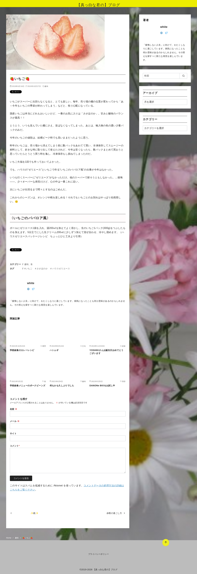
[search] (183, 76)
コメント (15, 446)
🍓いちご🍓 (27, 538)
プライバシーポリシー (98, 554)
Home (9, 538)
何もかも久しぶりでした (62, 385)
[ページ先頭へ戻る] (164, 541)
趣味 (46, 86)
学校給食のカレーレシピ (22, 350)
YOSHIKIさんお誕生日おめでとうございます (106, 351)
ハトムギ (54, 350)
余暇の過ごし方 (114, 513)
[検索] (165, 76)
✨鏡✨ (34, 513)
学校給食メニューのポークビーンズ (27, 385)
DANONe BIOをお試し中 (102, 385)
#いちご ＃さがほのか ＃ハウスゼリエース (47, 268)
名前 (13, 409)
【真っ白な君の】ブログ (98, 5)
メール (14, 421)
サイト (13, 433)
